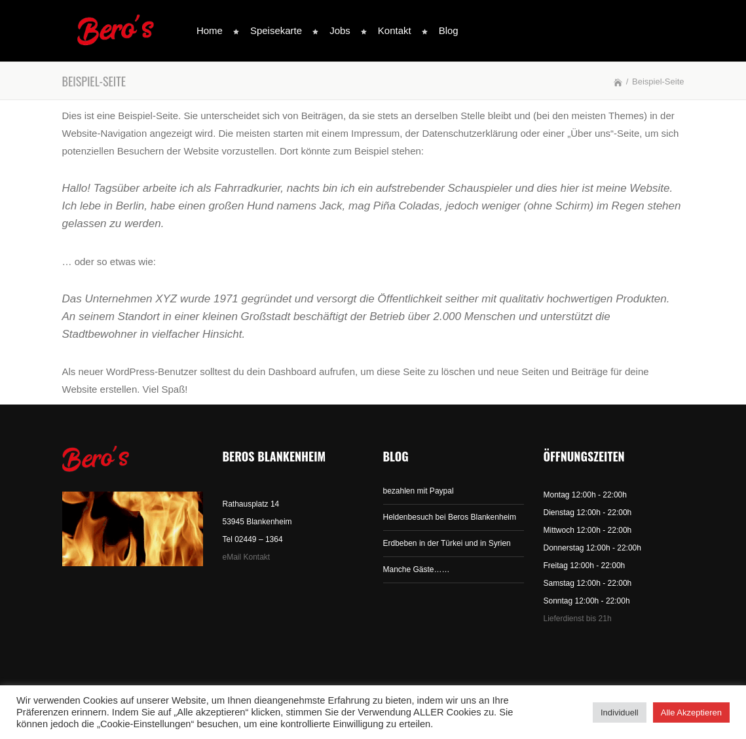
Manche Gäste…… (416, 569)
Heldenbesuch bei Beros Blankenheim (449, 517)
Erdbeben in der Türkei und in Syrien (447, 543)
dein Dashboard (281, 371)
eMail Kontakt (246, 557)
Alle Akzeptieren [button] (691, 712)
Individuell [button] (620, 712)
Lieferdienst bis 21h (578, 618)
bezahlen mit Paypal (418, 491)
